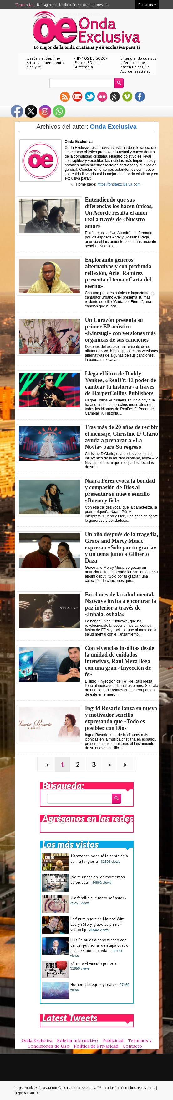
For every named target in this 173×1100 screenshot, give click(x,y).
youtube (77, 96)
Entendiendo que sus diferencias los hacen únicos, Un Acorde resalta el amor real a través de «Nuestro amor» (138, 69)
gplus (114, 96)
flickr (102, 96)
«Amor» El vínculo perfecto (94, 963)
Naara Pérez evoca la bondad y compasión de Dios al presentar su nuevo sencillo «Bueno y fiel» (120, 491)
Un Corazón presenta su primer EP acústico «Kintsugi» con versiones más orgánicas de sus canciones (120, 330)
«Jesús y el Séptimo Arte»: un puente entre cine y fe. (46, 62)
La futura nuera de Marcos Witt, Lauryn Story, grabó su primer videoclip (97, 924)
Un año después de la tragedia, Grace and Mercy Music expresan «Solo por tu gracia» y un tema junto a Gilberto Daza (121, 547)
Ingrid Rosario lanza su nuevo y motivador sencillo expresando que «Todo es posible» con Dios (121, 718)
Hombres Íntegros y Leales (93, 984)
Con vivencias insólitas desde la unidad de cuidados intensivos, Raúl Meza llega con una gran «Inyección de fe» (120, 661)
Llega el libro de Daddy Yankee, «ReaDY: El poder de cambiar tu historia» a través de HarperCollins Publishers (120, 383)
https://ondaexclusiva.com (118, 184)
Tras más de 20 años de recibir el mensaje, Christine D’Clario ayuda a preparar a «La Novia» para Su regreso (121, 437)
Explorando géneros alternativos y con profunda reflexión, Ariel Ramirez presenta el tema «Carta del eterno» (118, 273)
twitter (89, 96)
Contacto (132, 1046)
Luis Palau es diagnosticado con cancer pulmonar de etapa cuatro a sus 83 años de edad (99, 945)
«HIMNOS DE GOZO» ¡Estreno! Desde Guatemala (91, 62)
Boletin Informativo (77, 1040)
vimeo (127, 96)
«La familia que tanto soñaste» (97, 898)
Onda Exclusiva (113, 126)
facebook (140, 96)
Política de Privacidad (96, 1046)
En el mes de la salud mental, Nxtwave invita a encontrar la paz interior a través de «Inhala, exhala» (120, 604)
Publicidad (112, 1040)
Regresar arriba (27, 1092)
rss (64, 96)
